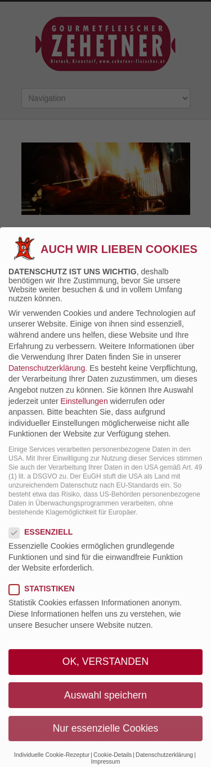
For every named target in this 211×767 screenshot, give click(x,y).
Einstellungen (84, 412)
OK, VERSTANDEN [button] (105, 673)
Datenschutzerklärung (46, 379)
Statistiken (46, 600)
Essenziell (45, 543)
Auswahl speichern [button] (105, 706)
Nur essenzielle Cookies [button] (106, 739)
